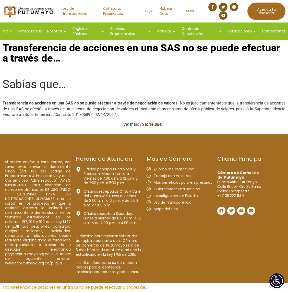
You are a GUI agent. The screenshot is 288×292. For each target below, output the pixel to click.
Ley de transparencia (75, 11)
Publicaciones (242, 31)
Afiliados (166, 31)
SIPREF (191, 11)
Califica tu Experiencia (113, 11)
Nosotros (56, 31)
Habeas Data (166, 11)
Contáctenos (273, 31)
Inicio (7, 31)
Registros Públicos (88, 31)
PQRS (149, 11)
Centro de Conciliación (202, 31)
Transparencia (29, 31)
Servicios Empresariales (130, 31)
